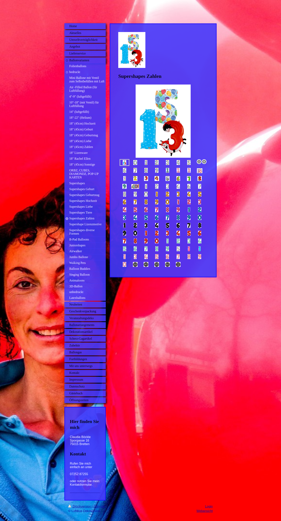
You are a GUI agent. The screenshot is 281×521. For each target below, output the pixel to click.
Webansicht (205, 511)
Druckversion (80, 506)
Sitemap (99, 506)
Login (209, 506)
